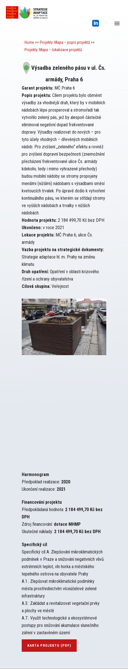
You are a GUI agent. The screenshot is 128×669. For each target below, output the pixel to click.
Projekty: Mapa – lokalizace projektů (53, 49)
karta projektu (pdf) (49, 645)
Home (29, 42)
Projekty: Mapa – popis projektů (65, 42)
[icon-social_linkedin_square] (95, 23)
